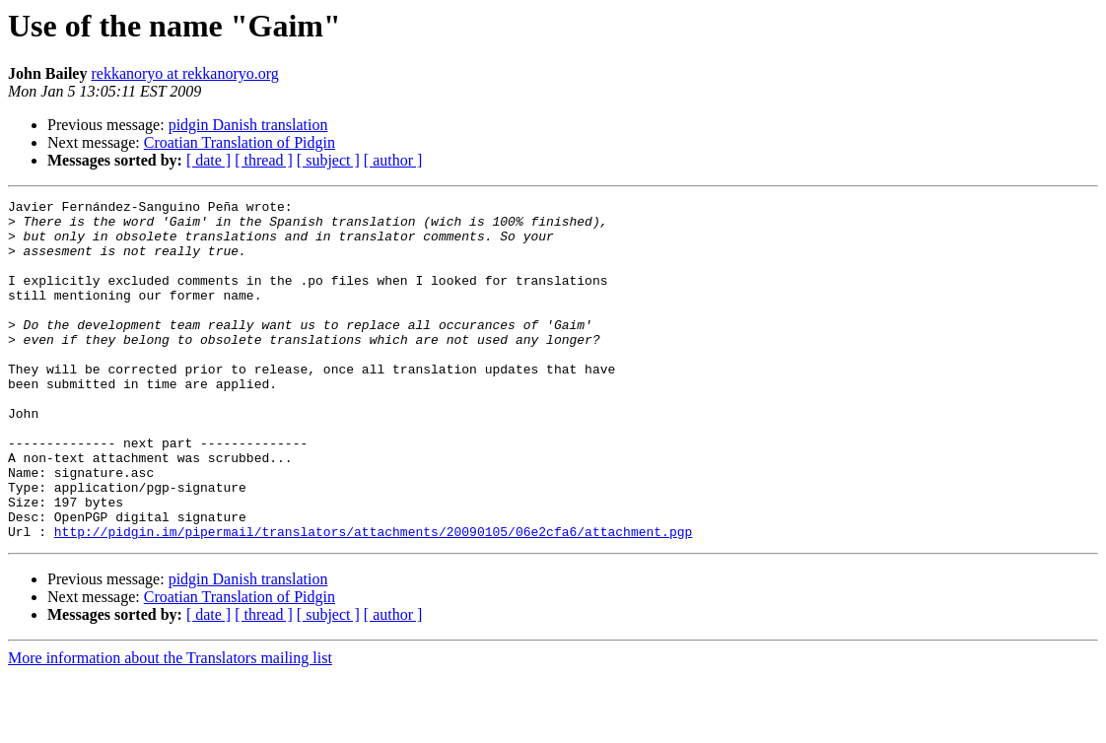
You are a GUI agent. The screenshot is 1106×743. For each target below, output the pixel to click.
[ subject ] (328, 160)
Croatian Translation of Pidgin (239, 142)
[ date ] (208, 160)
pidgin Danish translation (248, 124)
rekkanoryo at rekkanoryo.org (184, 73)
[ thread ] (264, 160)
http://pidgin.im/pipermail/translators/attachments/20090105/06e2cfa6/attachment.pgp (373, 599)
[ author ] (393, 160)
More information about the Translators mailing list (170, 725)
